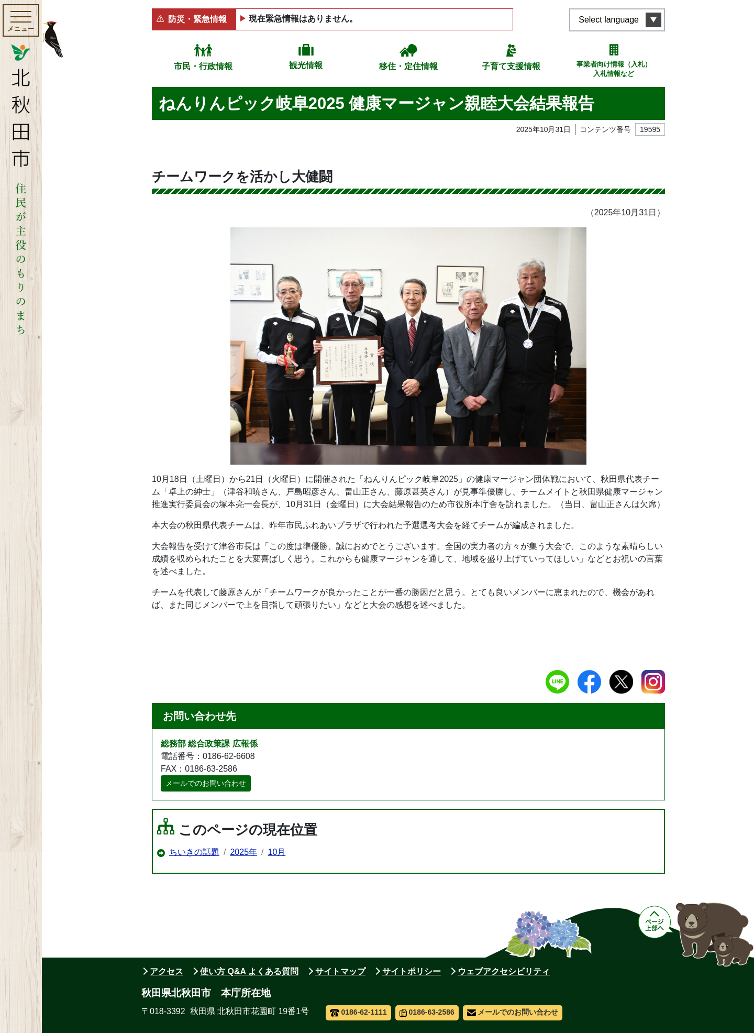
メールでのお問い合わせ (205, 783)
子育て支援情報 (511, 66)
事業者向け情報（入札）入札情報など (613, 69)
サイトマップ (340, 971)
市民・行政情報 (203, 66)
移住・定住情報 (408, 66)
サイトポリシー (411, 971)
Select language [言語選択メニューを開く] (609, 19)
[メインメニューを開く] (21, 20)
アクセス (166, 971)
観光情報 (306, 65)
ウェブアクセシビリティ (504, 971)
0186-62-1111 (358, 1012)
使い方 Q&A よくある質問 (249, 971)
